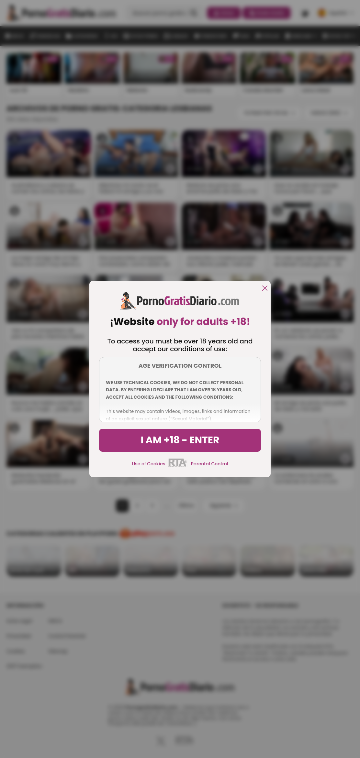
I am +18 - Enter (180, 440)
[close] (264, 289)
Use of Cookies (148, 463)
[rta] (177, 466)
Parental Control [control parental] (209, 463)
